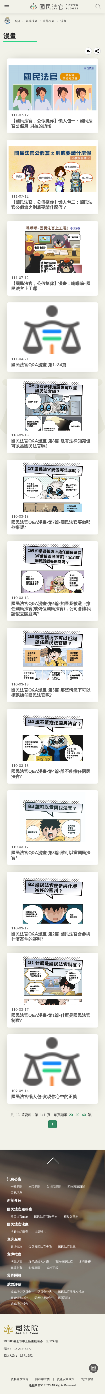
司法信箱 (87, 1379)
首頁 (17, 21)
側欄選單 (6, 6)
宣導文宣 (49, 21)
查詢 (98, 6)
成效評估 (14, 1284)
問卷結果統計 (43, 1297)
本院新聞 (34, 1186)
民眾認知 (64, 1297)
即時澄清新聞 (76, 1186)
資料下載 (52, 1267)
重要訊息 (16, 1192)
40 (77, 1115)
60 (84, 1115)
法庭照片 (40, 1231)
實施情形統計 (19, 1297)
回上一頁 (88, 51)
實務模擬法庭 (64, 1261)
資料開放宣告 (19, 1379)
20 (71, 1115)
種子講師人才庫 (39, 1261)
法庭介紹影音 (19, 1231)
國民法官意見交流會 (71, 1291)
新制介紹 (14, 1200)
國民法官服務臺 (19, 1209)
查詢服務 (14, 1239)
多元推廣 (85, 1261)
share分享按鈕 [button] (97, 51)
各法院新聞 (54, 1186)
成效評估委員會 (21, 1291)
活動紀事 (16, 1261)
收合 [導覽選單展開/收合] (52, 1162)
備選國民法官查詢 (40, 1246)
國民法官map (19, 1216)
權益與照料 (71, 1216)
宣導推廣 (31, 21)
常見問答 (14, 1275)
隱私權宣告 (42, 1379)
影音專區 (34, 1267)
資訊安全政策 (65, 1379)
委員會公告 (44, 1291)
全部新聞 (16, 1186)
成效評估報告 (19, 1303)
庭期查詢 (16, 1246)
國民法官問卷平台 (46, 1216)
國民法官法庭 (18, 1224)
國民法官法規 (67, 1246)
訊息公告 (14, 1179)
